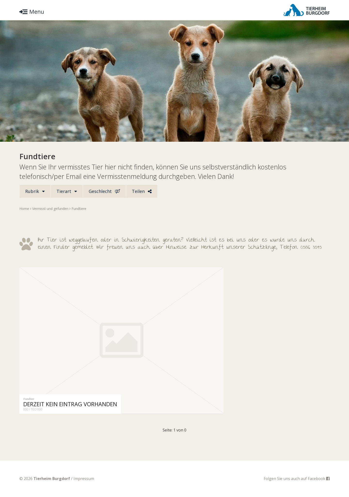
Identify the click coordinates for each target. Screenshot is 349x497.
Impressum (83, 478)
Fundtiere (78, 208)
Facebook (319, 478)
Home (24, 208)
